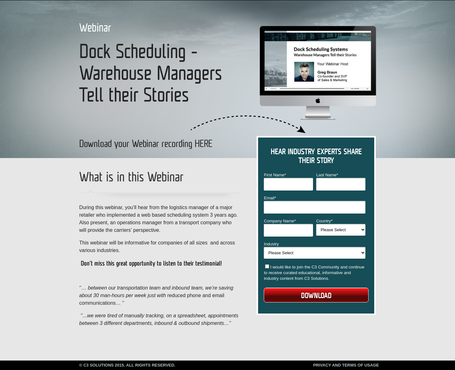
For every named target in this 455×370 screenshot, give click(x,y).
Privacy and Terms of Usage (346, 365)
